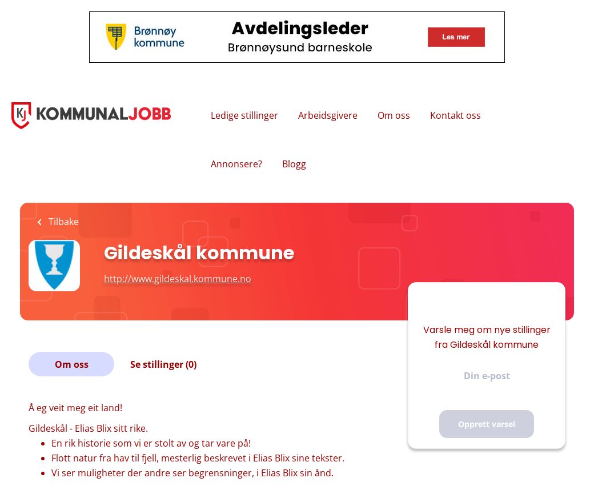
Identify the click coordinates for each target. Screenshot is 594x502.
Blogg (294, 164)
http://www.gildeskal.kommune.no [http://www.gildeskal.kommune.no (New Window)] (177, 278)
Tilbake (62, 221)
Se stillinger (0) (163, 364)
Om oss (394, 115)
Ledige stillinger (244, 115)
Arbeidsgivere (328, 115)
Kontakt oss (455, 115)
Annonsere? (236, 164)
